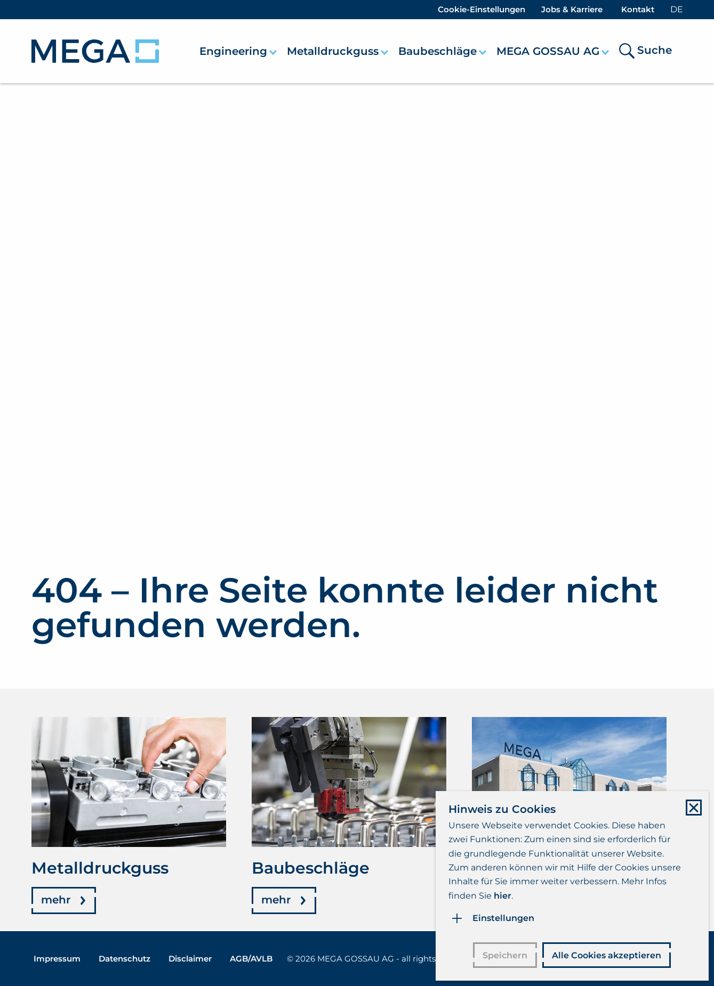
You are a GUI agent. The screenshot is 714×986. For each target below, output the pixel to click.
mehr (55, 900)
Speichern (502, 953)
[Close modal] (689, 805)
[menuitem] (238, 51)
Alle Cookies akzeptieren (604, 953)
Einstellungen (501, 915)
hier (500, 893)
